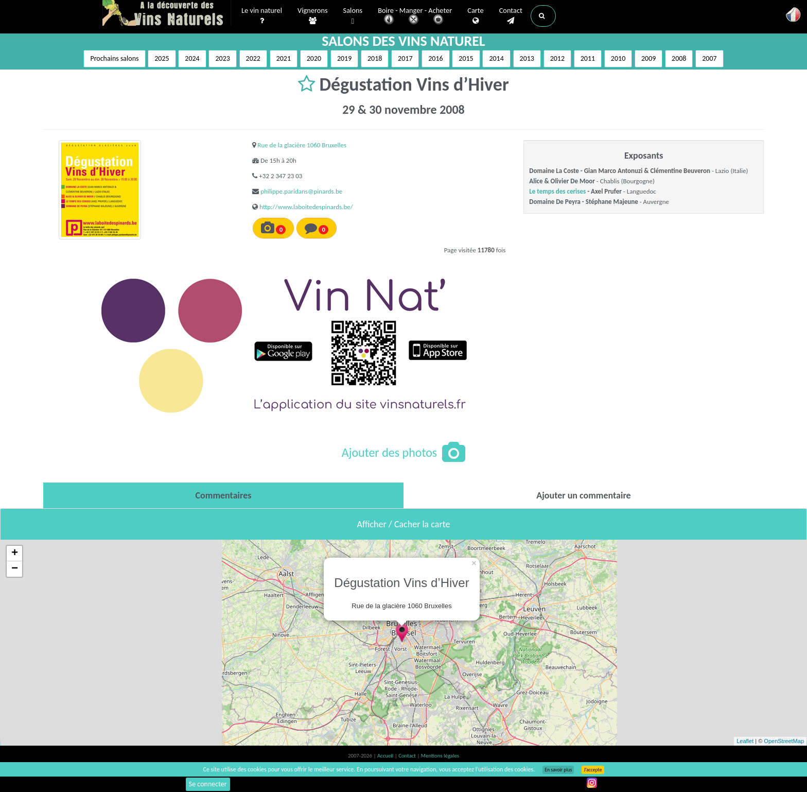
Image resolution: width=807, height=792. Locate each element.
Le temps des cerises (557, 191)
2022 (253, 58)
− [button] (14, 569)
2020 (314, 58)
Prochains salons (114, 58)
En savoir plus (558, 770)
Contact (510, 16)
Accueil (386, 755)
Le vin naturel (261, 16)
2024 (192, 58)
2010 (618, 58)
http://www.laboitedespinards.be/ (306, 207)
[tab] (223, 495)
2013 (527, 58)
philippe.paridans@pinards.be (301, 191)
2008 (679, 58)
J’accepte (593, 770)
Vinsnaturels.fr (166, 14)
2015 (466, 58)
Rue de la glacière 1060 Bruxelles (301, 145)
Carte (475, 16)
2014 (496, 58)
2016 (435, 58)
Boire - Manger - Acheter (415, 17)
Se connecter (208, 784)
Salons (353, 16)
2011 (588, 58)
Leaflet (744, 741)
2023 (222, 58)
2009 (648, 58)
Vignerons (312, 16)
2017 (405, 58)
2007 (709, 58)
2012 (557, 58)
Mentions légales (440, 755)
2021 (283, 58)
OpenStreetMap (784, 741)
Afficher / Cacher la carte (403, 524)
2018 (374, 58)
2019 (344, 58)
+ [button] (14, 553)
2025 (161, 58)
